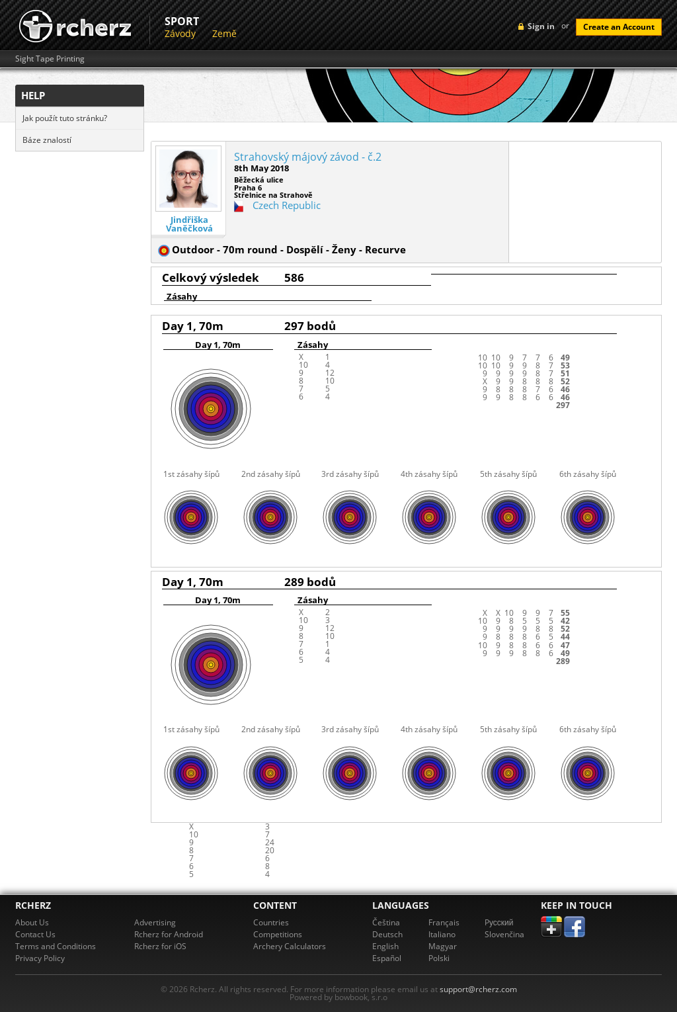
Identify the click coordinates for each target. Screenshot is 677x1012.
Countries (271, 922)
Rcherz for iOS (160, 946)
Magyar (442, 946)
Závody (180, 33)
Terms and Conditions (55, 946)
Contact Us (35, 934)
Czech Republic (287, 205)
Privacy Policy (40, 958)
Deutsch (387, 934)
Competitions (277, 934)
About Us (32, 922)
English (385, 946)
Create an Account (619, 26)
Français (443, 922)
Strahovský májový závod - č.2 (307, 156)
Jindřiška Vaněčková (189, 224)
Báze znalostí (46, 140)
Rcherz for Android (168, 934)
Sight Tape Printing (50, 59)
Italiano (442, 934)
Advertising (155, 922)
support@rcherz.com (478, 989)
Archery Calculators (289, 946)
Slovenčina (504, 934)
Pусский (499, 922)
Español (386, 958)
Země (224, 33)
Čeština (386, 922)
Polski (439, 958)
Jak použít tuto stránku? (64, 118)
